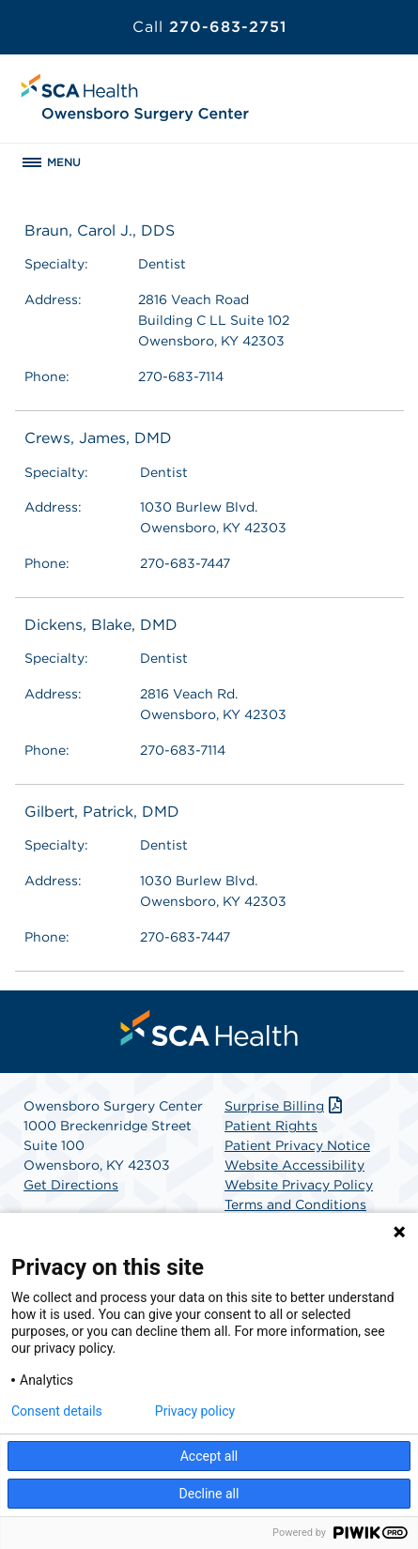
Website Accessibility (294, 1165)
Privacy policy (195, 1411)
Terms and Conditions (295, 1204)
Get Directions (70, 1184)
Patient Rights (270, 1125)
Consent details (56, 1411)
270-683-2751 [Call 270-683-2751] (209, 27)
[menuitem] (209, 1028)
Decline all (209, 1493)
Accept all (209, 1456)
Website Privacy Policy (298, 1184)
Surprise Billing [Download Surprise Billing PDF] (285, 1105)
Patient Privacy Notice (297, 1145)
